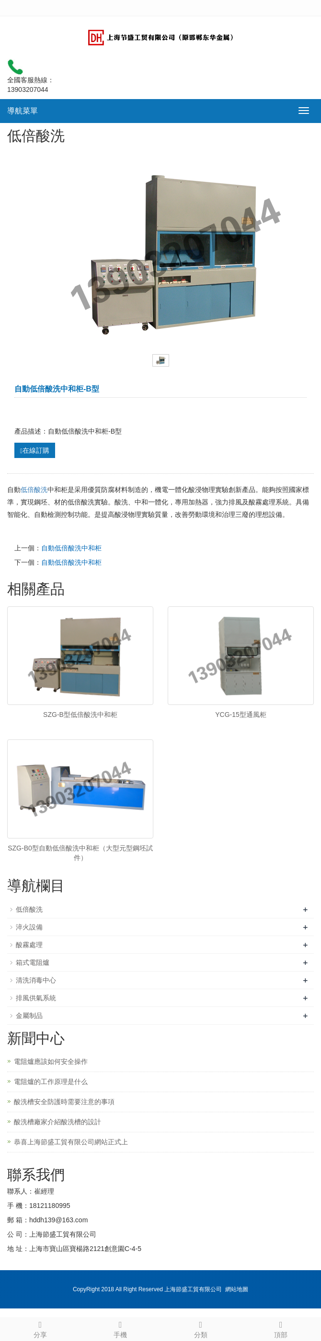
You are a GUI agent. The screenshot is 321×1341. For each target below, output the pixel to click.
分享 (40, 1328)
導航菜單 (22, 111)
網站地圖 (236, 1289)
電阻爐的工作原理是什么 (51, 1081)
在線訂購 (34, 451)
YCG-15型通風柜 (240, 714)
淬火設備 (29, 927)
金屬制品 (29, 1015)
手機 (120, 1328)
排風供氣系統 (36, 998)
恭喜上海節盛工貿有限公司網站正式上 (71, 1142)
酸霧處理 (29, 945)
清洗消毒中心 (36, 980)
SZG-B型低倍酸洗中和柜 (80, 714)
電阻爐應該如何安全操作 (51, 1061)
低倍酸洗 (34, 489)
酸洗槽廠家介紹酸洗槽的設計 (57, 1122)
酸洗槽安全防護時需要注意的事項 (64, 1102)
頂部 (281, 1328)
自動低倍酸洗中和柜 (71, 548)
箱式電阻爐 (32, 962)
